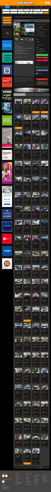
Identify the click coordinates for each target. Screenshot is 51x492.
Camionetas (25, 16)
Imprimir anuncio (40, 73)
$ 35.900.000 (18, 290)
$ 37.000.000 (26, 290)
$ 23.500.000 (18, 141)
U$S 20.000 (44, 276)
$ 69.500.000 (26, 141)
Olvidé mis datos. (7, 24)
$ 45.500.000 (35, 398)
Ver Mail (39, 52)
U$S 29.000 (35, 334)
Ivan (42, 187)
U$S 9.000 (35, 141)
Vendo (34, 109)
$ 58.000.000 (26, 320)
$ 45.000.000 (18, 203)
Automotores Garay (35, 155)
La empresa (17, 476)
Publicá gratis (7, 22)
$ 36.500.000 (44, 158)
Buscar (46, 12)
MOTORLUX (18, 109)
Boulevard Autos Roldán (36, 347)
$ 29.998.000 (18, 365)
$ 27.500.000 (26, 158)
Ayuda (16, 479)
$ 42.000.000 (44, 112)
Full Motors (26, 109)
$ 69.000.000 (35, 445)
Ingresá (7, 17)
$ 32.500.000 (35, 189)
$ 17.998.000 (26, 415)
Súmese (17, 477)
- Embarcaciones (36, 478)
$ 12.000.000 (18, 262)
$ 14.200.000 (35, 262)
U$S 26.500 (35, 290)
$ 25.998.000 (26, 365)
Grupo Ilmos (44, 171)
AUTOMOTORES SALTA (27, 460)
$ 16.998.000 (18, 382)
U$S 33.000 (44, 248)
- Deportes (43, 478)
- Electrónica (36, 484)
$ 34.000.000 (35, 112)
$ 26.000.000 (26, 445)
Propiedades (36, 476)
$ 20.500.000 (26, 112)
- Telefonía (35, 483)
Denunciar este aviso (42, 79)
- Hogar (43, 476)
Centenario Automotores (26, 317)
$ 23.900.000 (35, 158)
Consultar (25, 398)
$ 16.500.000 (26, 189)
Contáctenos (17, 484)
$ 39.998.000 (35, 365)
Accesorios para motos (37, 475)
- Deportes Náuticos (36, 479)
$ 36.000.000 (18, 248)
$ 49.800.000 (18, 415)
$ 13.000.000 (18, 276)
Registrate (7, 20)
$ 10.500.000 (18, 463)
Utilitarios (27, 476)
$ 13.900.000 (26, 276)
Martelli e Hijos (26, 396)
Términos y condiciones (19, 478)
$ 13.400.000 (35, 203)
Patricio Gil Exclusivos (43, 230)
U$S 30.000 (26, 217)
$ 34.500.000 (35, 463)
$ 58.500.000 (26, 382)
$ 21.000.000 (44, 141)
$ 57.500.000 (18, 112)
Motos (27, 479)
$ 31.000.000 (44, 262)
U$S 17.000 (17, 189)
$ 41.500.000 (26, 262)
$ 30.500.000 (26, 334)
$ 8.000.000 (35, 217)
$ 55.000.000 (44, 217)
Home (16, 475)
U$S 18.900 (35, 276)
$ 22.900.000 (26, 463)
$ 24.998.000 (35, 415)
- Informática (44, 475)
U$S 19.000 (17, 398)
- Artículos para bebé (45, 477)
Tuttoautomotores (36, 460)
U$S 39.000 (18, 217)
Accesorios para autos (29, 484)
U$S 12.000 (43, 203)
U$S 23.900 (18, 320)
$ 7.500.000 (26, 203)
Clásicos (27, 483)
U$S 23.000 (44, 382)
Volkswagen (30, 16)
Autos (27, 475)
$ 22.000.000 (18, 445)
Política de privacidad (18, 483)
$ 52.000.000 (35, 320)
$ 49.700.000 (35, 248)
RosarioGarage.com (18, 16)
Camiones (27, 478)
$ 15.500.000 (44, 320)
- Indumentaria (44, 479)
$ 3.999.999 (26, 248)
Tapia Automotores (26, 379)
